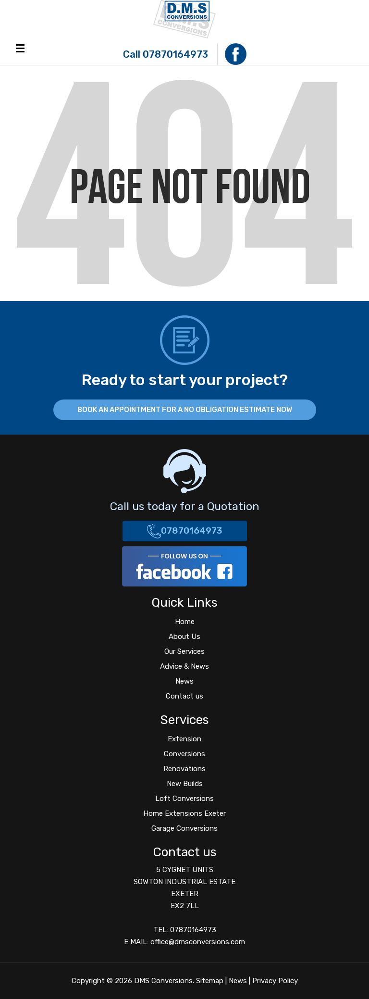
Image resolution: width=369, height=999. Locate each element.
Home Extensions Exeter (184, 813)
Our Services (184, 651)
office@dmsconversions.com (197, 941)
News (184, 681)
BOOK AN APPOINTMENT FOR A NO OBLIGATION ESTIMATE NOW (184, 409)
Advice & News (184, 666)
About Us (184, 636)
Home (185, 621)
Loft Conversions (184, 798)
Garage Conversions (184, 828)
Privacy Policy (275, 980)
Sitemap (209, 980)
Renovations (184, 768)
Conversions (184, 753)
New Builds (185, 783)
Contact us (184, 696)
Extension (184, 739)
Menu (20, 48)
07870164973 (175, 54)
